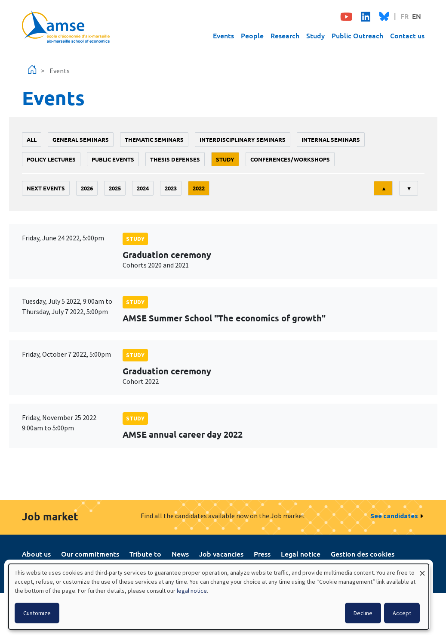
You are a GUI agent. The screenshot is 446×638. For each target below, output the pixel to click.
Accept (402, 613)
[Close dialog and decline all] (422, 569)
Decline (363, 613)
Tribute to (145, 553)
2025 (115, 188)
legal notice (192, 590)
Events (223, 35)
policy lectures (51, 159)
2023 (171, 188)
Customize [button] (37, 613)
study (225, 159)
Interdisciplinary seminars (243, 139)
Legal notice (300, 553)
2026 (87, 188)
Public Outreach (357, 35)
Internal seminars (330, 139)
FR (404, 16)
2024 (143, 188)
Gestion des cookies (362, 553)
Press (262, 553)
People (252, 35)
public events (113, 159)
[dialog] (219, 596)
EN (416, 16)
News (180, 553)
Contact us (407, 35)
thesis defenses (175, 159)
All (32, 139)
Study (315, 35)
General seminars (80, 139)
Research (285, 35)
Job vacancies (221, 553)
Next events (46, 188)
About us (36, 553)
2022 (199, 188)
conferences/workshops (290, 159)
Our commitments (90, 553)
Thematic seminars (154, 139)
